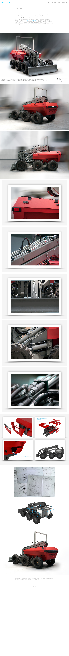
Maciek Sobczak (6, 2)
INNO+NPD (26, 14)
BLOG (52, 2)
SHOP (55, 2)
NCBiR (38, 579)
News (49, 2)
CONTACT (58, 2)
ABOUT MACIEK (64, 2)
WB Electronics (31, 14)
